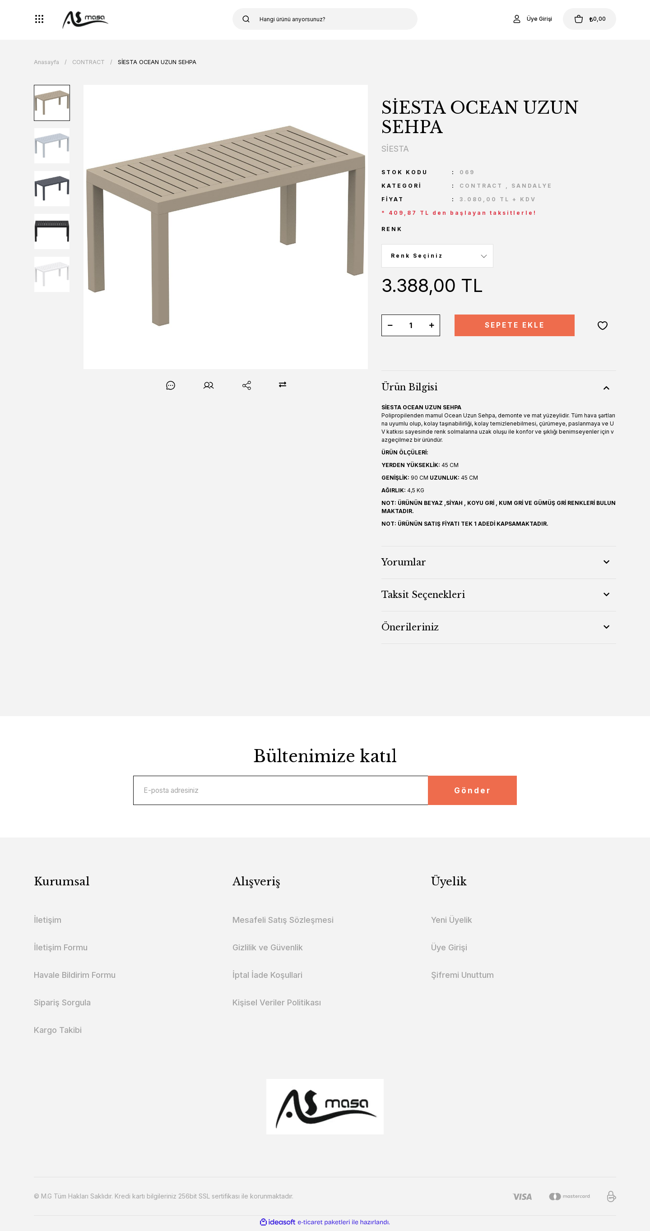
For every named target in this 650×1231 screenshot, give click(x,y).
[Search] (325, 19)
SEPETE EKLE (514, 325)
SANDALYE (531, 185)
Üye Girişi (449, 949)
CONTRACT (481, 185)
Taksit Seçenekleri (423, 594)
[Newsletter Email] (325, 791)
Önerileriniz (410, 627)
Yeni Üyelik (451, 922)
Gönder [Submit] (467, 791)
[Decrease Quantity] (390, 325)
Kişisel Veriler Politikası (276, 1004)
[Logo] (84, 19)
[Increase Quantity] (431, 325)
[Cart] (586, 19)
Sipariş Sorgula (62, 1004)
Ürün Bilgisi (409, 387)
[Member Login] (525, 19)
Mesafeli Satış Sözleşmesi (283, 922)
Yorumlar (403, 562)
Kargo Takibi (58, 1032)
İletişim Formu (61, 949)
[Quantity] (410, 325)
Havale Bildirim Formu (75, 977)
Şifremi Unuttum (462, 977)
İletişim (47, 922)
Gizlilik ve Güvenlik (267, 949)
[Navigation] (39, 19)
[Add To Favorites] (602, 325)
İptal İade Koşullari (267, 977)
